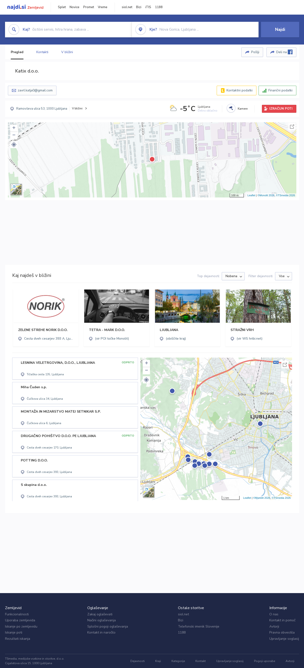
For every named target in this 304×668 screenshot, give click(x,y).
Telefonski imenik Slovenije (198, 626)
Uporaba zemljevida (20, 620)
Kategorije (178, 661)
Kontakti (42, 52)
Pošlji (255, 52)
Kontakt (200, 661)
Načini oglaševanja (101, 620)
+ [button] (13, 128)
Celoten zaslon (292, 126)
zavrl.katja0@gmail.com (35, 90)
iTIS (148, 7)
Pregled (17, 52)
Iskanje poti (13, 632)
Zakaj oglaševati (99, 614)
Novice (74, 7)
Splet (62, 7)
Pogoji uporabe (264, 661)
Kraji (158, 661)
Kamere (243, 109)
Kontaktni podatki (240, 90)
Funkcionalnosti (17, 614)
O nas (273, 614)
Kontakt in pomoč (282, 620)
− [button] (13, 135)
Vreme (102, 7)
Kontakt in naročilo (101, 632)
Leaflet (251, 195)
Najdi (280, 29)
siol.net (127, 7)
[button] (13, 144)
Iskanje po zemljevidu (21, 626)
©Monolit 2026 (266, 195)
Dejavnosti (137, 661)
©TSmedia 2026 (285, 195)
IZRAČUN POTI (281, 109)
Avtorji (274, 626)
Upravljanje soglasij (284, 638)
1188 (159, 7)
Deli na (284, 52)
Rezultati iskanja (17, 638)
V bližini (67, 52)
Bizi (138, 7)
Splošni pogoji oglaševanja (107, 626)
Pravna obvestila (282, 632)
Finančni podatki (280, 90)
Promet (88, 7)
